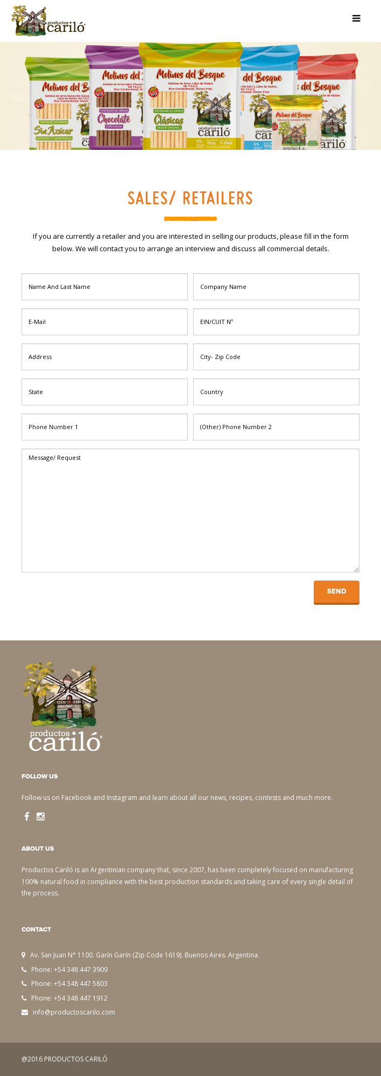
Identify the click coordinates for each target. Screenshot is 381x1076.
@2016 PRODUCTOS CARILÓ (65, 1059)
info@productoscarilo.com (74, 1012)
